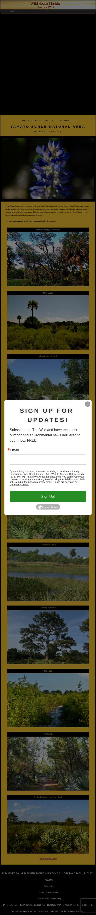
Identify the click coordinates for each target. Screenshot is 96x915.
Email (14, 450)
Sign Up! (48, 496)
